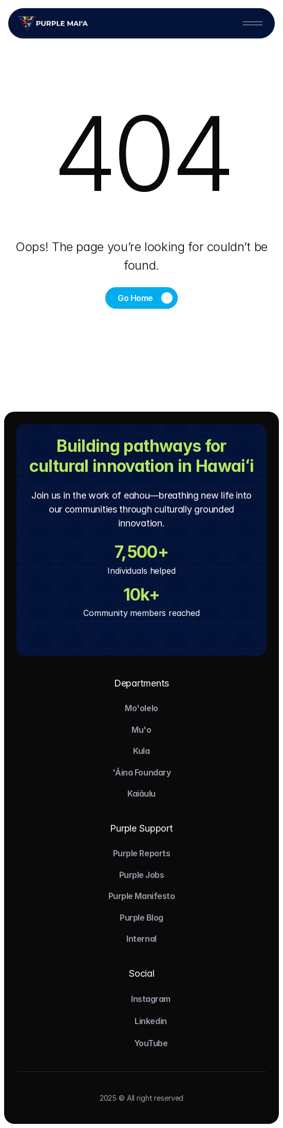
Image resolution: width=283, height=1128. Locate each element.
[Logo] (53, 22)
